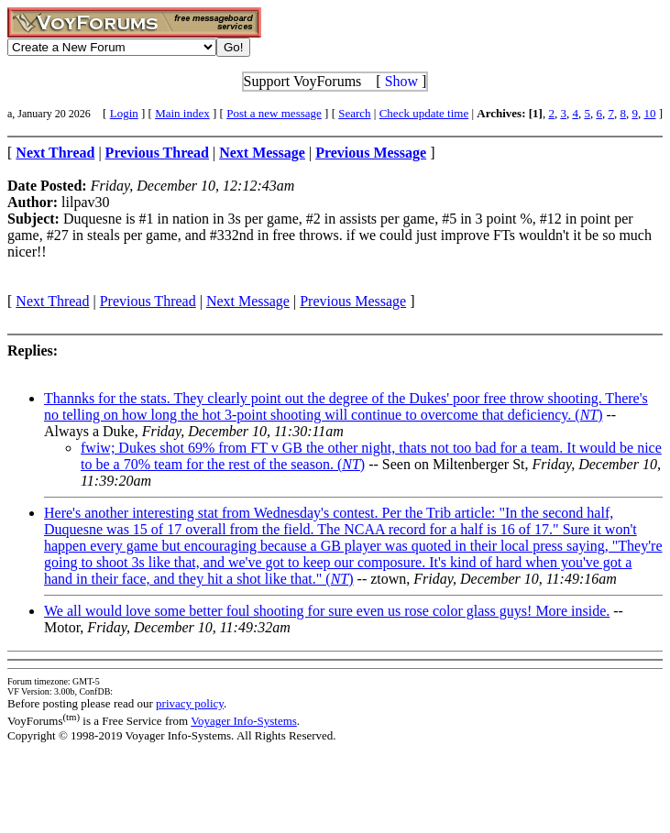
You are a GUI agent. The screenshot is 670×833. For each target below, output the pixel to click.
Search (354, 113)
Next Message (248, 301)
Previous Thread (148, 301)
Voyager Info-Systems (244, 721)
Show (401, 81)
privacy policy (190, 703)
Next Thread (52, 301)
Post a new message (274, 113)
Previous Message (353, 301)
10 (649, 113)
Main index (182, 113)
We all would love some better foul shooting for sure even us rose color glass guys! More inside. (327, 611)
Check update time (423, 113)
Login (124, 113)
